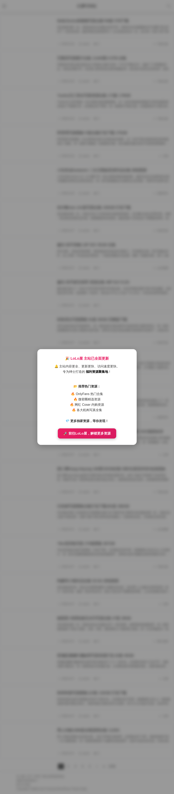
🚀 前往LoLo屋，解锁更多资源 (86, 433)
